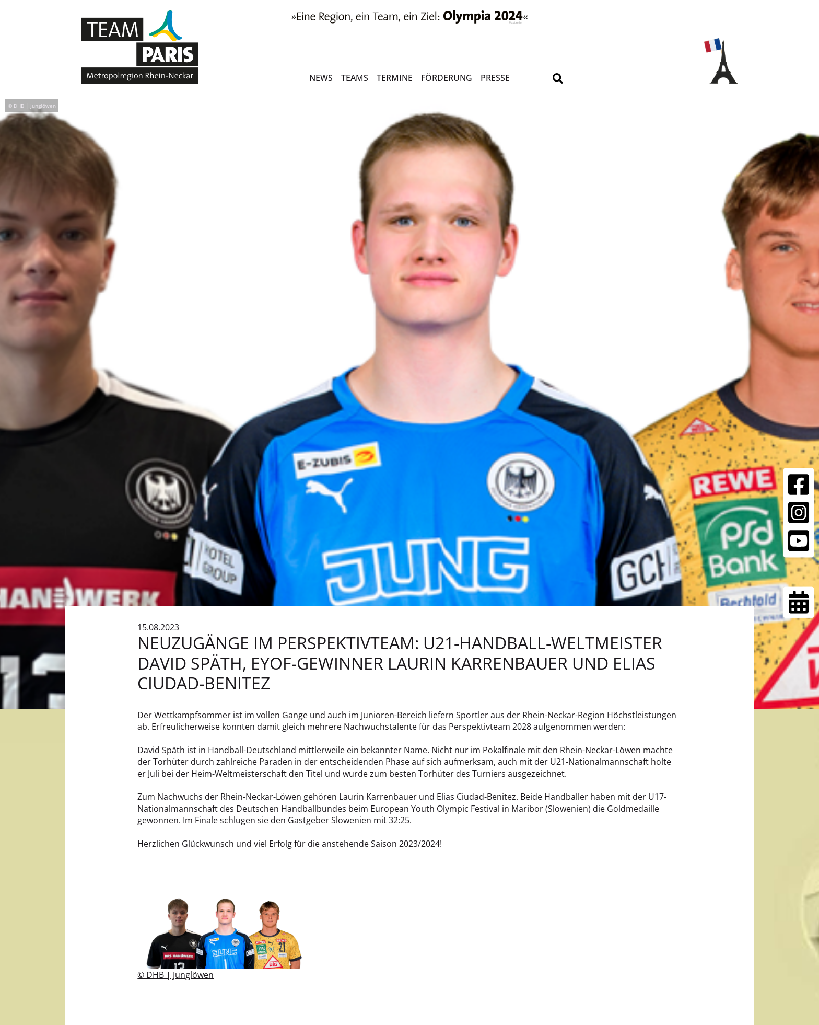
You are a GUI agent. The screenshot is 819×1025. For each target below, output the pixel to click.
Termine (395, 78)
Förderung (446, 78)
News (321, 78)
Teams (354, 78)
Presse (495, 78)
